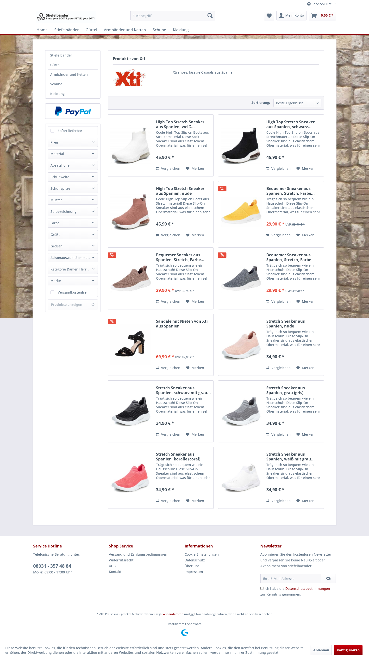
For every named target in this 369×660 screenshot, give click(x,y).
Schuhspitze (60, 188)
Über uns (192, 566)
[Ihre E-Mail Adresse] (290, 578)
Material (57, 153)
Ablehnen (321, 650)
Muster (56, 200)
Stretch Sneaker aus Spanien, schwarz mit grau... (183, 390)
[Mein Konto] (291, 15)
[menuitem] (172, 15)
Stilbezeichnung (63, 211)
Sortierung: (260, 102)
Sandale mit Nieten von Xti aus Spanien (182, 323)
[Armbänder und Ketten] (124, 29)
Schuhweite (59, 177)
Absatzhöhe (59, 165)
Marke (55, 280)
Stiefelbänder (61, 55)
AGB (112, 566)
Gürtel (55, 65)
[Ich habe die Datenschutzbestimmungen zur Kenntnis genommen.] (261, 588)
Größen (56, 246)
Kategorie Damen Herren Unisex (74, 269)
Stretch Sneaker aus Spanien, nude (285, 323)
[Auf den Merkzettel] (195, 168)
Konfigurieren (348, 650)
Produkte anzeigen (73, 304)
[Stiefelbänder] (66, 29)
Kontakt (115, 571)
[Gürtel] (91, 29)
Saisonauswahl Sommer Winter (74, 257)
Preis (54, 142)
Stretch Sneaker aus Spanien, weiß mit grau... (290, 456)
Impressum (194, 571)
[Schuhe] (159, 29)
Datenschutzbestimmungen (307, 588)
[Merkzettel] (269, 15)
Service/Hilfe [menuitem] (320, 4)
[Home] (42, 29)
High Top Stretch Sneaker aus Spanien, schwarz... (290, 124)
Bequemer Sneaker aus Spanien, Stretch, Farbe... (290, 191)
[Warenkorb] (322, 15)
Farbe (55, 223)
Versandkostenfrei (73, 292)
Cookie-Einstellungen (202, 554)
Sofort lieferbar (70, 130)
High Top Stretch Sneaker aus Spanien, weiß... (180, 124)
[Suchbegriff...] (172, 15)
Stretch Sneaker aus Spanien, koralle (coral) (178, 456)
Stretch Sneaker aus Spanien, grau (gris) (285, 390)
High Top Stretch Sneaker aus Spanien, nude (180, 191)
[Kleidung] (180, 29)
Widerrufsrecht (121, 560)
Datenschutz (195, 560)
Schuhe (56, 84)
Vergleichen (168, 168)
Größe (55, 234)
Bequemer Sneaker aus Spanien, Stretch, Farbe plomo (288, 257)
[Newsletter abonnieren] (328, 578)
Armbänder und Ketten (69, 74)
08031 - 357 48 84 (52, 566)
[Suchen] (210, 15)
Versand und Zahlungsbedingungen (138, 554)
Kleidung (57, 93)
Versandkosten (173, 614)
